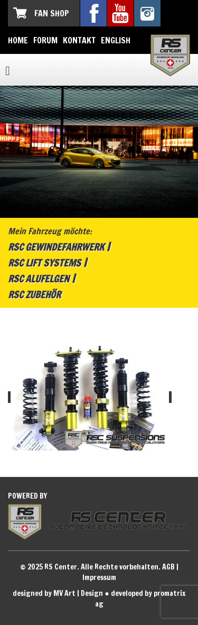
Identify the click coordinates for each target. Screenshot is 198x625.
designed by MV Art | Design (58, 593)
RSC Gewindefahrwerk (56, 247)
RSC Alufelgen (38, 279)
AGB (168, 567)
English (115, 40)
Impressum (99, 577)
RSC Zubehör (34, 294)
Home (18, 40)
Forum (45, 40)
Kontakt (79, 40)
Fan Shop (51, 13)
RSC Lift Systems (44, 263)
